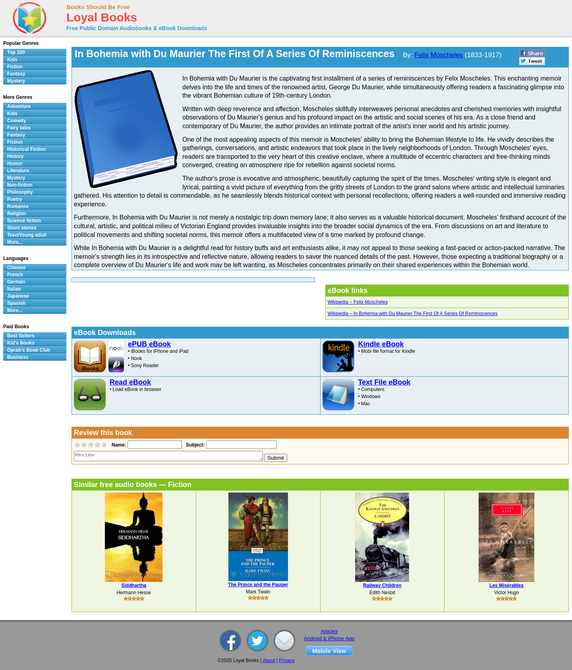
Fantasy (16, 74)
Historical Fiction (26, 149)
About (269, 660)
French (15, 274)
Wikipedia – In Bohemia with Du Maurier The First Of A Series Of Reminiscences (413, 313)
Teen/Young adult (26, 235)
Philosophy (20, 192)
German (16, 282)
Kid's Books (21, 343)
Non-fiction (19, 185)
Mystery (16, 81)
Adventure (19, 106)
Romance (18, 206)
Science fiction (24, 220)
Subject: (194, 445)
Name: (118, 445)
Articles (329, 631)
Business (17, 357)
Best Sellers (21, 336)
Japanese (18, 296)
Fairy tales (19, 128)
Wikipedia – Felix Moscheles (358, 302)
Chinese (16, 267)
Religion (16, 213)
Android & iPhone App (329, 638)
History (15, 156)
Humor (15, 163)
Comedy (16, 120)
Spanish (16, 303)
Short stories (22, 228)
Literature (18, 170)
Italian (14, 289)
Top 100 (16, 52)
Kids (12, 59)
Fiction (15, 66)
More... (15, 242)
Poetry (14, 199)
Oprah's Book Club (28, 350)
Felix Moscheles (438, 55)
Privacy (286, 660)
